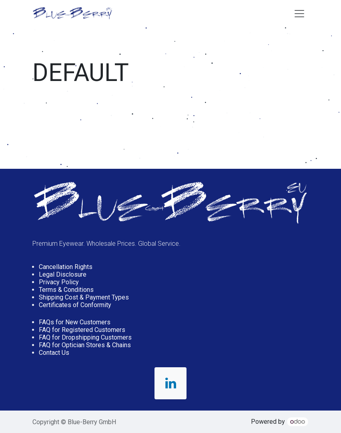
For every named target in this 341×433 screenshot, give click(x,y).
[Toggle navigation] (299, 13)
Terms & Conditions (66, 289)
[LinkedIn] (170, 383)
